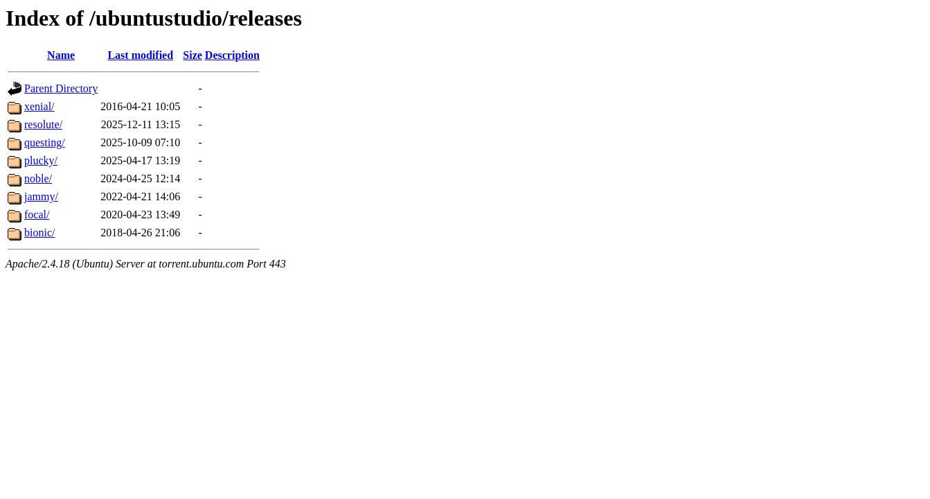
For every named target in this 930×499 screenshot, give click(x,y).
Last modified (140, 55)
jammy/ (41, 196)
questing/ (44, 142)
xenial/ (39, 106)
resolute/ (43, 124)
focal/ (36, 214)
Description (232, 55)
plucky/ (40, 160)
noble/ (38, 178)
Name (61, 55)
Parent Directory (61, 88)
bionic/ (39, 232)
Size (192, 55)
